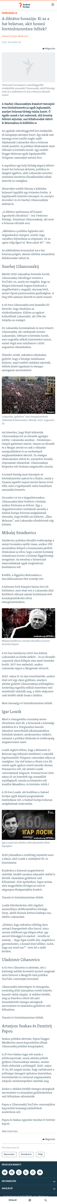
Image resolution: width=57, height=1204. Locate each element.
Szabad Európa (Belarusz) (15, 36)
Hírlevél (13, 1200)
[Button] (48, 48)
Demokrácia (9, 13)
